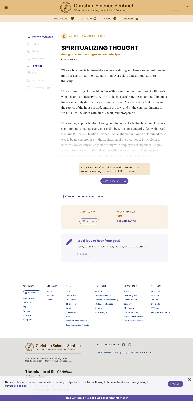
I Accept (175, 383)
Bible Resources (72, 304)
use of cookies (17, 386)
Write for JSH (28, 298)
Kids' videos (71, 299)
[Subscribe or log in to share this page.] (33, 51)
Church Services (131, 312)
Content (71, 286)
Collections (71, 312)
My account (156, 291)
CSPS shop (155, 308)
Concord (98, 308)
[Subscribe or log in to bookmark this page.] (36, 58)
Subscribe (155, 295)
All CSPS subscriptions (160, 312)
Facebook (27, 315)
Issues (68, 291)
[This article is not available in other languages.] (40, 87)
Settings (156, 286)
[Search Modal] (187, 7)
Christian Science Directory (106, 299)
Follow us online (108, 344)
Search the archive (103, 295)
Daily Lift (127, 304)
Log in (175, 7)
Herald (49, 299)
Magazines (53, 286)
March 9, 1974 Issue (93, 36)
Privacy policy (121, 352)
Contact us (32, 292)
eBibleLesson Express (104, 304)
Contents (88, 221)
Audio (68, 316)
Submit (83, 253)
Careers (26, 311)
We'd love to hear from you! (98, 240)
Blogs (68, 308)
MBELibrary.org (130, 295)
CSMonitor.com (131, 299)
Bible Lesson (129, 308)
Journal (50, 291)
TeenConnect (72, 295)
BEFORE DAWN (127, 221)
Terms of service (104, 352)
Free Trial (154, 299)
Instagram (27, 319)
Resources (130, 286)
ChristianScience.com (133, 320)
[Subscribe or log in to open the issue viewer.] (37, 80)
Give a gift (155, 304)
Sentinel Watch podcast (76, 320)
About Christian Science (134, 316)
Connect (28, 286)
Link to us (27, 302)
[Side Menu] (6, 7)
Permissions (135, 352)
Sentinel (50, 295)
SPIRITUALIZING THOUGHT (99, 48)
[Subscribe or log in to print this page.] (32, 73)
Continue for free (114, 180)
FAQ (24, 307)
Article (73, 36)
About (126, 291)
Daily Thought (101, 312)
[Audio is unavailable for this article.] (33, 44)
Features (100, 286)
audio (77, 325)
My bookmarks (101, 291)
